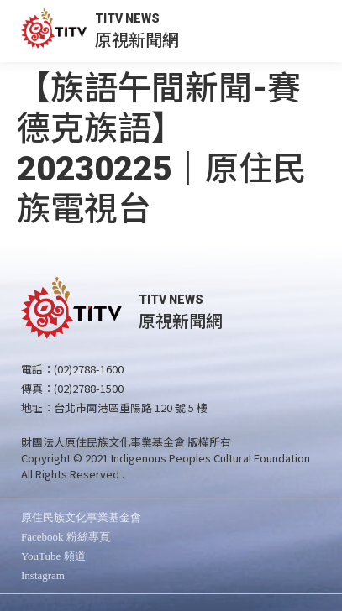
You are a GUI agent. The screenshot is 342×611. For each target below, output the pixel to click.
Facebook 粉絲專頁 (65, 536)
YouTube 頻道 (53, 556)
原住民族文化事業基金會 (81, 517)
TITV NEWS (127, 18)
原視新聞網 (137, 39)
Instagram (43, 575)
